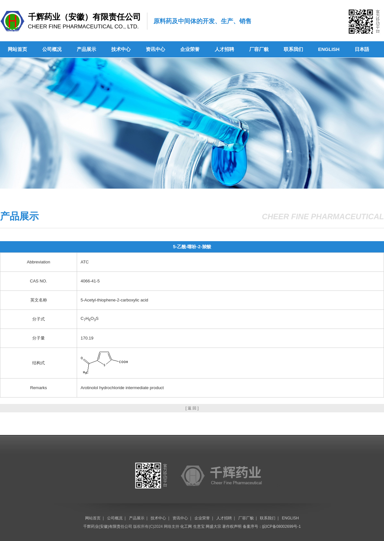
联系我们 (293, 49)
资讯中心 (155, 49)
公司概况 (52, 49)
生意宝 (199, 526)
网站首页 (17, 49)
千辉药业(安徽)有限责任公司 (107, 526)
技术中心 (121, 49)
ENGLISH (329, 49)
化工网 (186, 526)
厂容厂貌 (259, 49)
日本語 (362, 49)
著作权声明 (231, 526)
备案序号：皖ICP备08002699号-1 (272, 526)
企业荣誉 (190, 49)
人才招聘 (224, 49)
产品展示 (86, 49)
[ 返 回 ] (192, 408)
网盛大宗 (213, 526)
